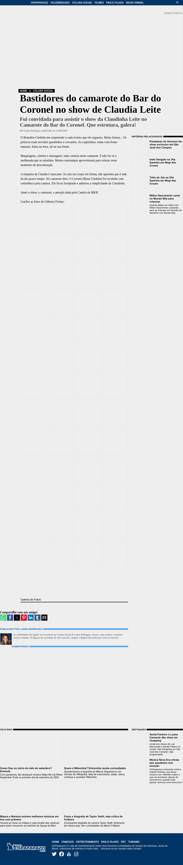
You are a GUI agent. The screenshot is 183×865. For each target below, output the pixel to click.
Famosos (68, 842)
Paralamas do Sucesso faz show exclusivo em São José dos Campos (165, 144)
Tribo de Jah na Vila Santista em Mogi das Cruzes (162, 180)
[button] (179, 2)
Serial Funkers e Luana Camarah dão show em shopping (163, 737)
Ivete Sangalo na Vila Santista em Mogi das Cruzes (162, 162)
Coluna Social (82, 2)
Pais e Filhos (114, 2)
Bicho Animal (135, 2)
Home (23, 90)
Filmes (99, 2)
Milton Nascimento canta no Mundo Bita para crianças (164, 198)
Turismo (134, 842)
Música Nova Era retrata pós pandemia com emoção (164, 762)
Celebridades (60, 2)
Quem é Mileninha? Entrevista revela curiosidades (95, 768)
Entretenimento (87, 842)
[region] (155, 236)
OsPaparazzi (39, 2)
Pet (123, 842)
